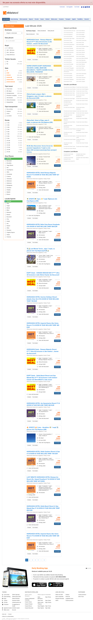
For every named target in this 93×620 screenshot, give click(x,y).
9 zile (13, 138)
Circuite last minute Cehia (69, 91)
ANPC (56, 597)
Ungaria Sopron (10, 232)
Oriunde (8, 158)
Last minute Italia (67, 54)
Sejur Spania (41, 604)
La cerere (13, 116)
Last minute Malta (68, 58)
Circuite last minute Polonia (70, 128)
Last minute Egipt (80, 44)
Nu (13, 64)
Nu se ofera (13, 109)
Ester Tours (81, 593)
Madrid (7, 192)
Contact (9, 611)
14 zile (13, 149)
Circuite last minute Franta (82, 100)
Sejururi (31, 19)
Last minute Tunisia (80, 79)
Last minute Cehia (80, 38)
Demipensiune (13, 93)
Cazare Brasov (28, 602)
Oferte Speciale (16, 591)
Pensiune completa (13, 95)
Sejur (4, 595)
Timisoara (8, 178)
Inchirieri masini (16, 604)
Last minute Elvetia (68, 46)
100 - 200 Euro (9, 50)
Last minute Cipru (67, 40)
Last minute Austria (80, 32)
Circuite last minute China (81, 91)
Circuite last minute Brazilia (70, 89)
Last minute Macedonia (69, 56)
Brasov (7, 194)
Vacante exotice (16, 597)
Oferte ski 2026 (59, 591)
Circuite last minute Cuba (69, 95)
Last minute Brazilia (68, 36)
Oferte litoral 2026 (16, 593)
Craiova (8, 176)
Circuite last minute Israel (81, 111)
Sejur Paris (40, 597)
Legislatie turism (69, 595)
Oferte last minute (13, 21)
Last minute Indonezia (68, 52)
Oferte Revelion (16, 595)
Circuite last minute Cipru (69, 93)
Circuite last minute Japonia (82, 113)
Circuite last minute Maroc (81, 122)
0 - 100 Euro (9, 48)
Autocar (13, 111)
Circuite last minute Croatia (82, 93)
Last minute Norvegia (68, 64)
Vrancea (8, 237)
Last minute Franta (80, 48)
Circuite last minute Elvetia (82, 98)
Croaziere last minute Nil (69, 161)
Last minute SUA (80, 75)
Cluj (7, 219)
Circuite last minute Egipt (69, 98)
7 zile (13, 134)
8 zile (13, 136)
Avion (13, 113)
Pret (37, 34)
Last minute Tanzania (80, 77)
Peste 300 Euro (10, 54)
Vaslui (7, 234)
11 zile (13, 143)
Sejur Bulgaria (41, 602)
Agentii (74, 19)
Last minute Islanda (80, 52)
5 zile (13, 129)
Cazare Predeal (28, 600)
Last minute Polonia (80, 66)
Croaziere (61, 19)
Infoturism (10, 13)
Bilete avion (54, 19)
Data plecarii (51, 30)
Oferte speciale (23, 19)
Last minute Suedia (68, 77)
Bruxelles (8, 163)
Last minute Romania (80, 70)
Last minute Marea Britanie (82, 58)
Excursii (87, 19)
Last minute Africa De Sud (69, 30)
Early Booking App (40, 565)
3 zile (13, 125)
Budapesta (8, 185)
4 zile (13, 127)
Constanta (8, 174)
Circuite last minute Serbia (82, 132)
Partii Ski (68, 593)
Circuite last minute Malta (81, 118)
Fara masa (13, 89)
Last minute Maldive (80, 56)
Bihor (7, 210)
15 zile (13, 152)
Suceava (8, 187)
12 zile (13, 145)
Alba (7, 203)
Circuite (37, 19)
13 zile (13, 147)
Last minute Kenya (80, 54)
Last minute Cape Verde (69, 38)
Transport (67, 19)
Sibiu (7, 172)
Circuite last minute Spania (69, 135)
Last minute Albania (80, 30)
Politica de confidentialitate (8, 613)
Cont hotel (76, 6)
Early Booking (14, 19)
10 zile (13, 140)
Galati (7, 221)
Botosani (8, 212)
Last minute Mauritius (81, 60)
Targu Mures (9, 165)
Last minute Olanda (80, 64)
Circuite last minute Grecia (82, 104)
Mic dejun (13, 91)
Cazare (42, 19)
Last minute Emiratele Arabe (82, 46)
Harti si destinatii (59, 593)
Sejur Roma (48, 593)
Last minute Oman (68, 66)
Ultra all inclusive (13, 100)
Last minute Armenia (68, 32)
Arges (7, 205)
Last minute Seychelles (81, 73)
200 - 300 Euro (9, 52)
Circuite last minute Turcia (69, 146)
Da (13, 61)
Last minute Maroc (68, 60)
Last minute (6, 19)
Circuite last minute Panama (82, 125)
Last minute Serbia (68, 73)
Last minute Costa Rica (81, 40)
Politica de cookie (6, 618)
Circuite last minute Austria (82, 87)
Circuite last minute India (69, 107)
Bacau (7, 208)
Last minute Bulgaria (80, 36)
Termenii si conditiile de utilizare (9, 617)
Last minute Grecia (80, 50)
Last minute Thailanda (68, 79)
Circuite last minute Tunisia (82, 142)
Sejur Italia (47, 604)
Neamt (7, 225)
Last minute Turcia (68, 81)
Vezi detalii (57, 57)
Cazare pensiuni (69, 597)
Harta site (4, 611)
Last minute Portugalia (69, 68)
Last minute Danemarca (69, 44)
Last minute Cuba (80, 42)
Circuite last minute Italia (69, 113)
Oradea (7, 190)
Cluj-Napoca (9, 170)
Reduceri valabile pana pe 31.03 (42, 568)
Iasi (6, 167)
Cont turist (62, 6)
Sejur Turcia (48, 602)
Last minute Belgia (80, 34)
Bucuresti (8, 161)
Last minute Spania (68, 75)
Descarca (39, 581)
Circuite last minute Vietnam (70, 148)
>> (44, 560)
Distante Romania (59, 595)
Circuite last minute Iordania (70, 111)
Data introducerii (30, 34)
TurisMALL (80, 19)
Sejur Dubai (48, 597)
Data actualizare (42, 30)
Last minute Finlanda (68, 48)
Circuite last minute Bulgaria (82, 89)
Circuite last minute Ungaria (82, 146)
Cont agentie (70, 6)
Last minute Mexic (68, 62)
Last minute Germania (68, 50)
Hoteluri (47, 19)
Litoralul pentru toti (16, 599)
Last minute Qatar (80, 68)
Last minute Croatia (68, 42)
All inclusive (13, 98)
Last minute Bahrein (68, 34)
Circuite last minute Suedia (69, 139)
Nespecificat (13, 102)
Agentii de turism (7, 604)
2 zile (13, 123)
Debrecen (8, 181)
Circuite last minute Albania (70, 87)
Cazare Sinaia (28, 599)
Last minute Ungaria (80, 81)
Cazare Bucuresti (29, 604)
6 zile (13, 131)
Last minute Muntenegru (81, 62)
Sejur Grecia (48, 599)
